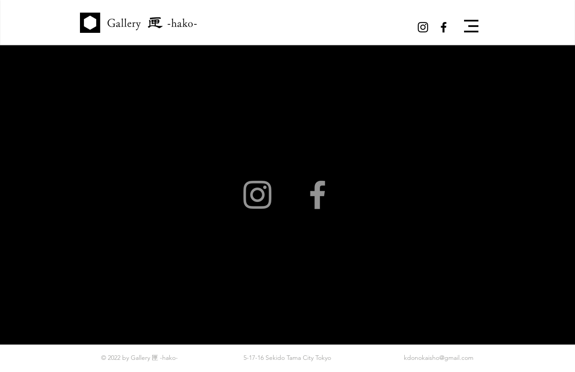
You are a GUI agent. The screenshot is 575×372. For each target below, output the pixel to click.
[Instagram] (257, 195)
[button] (471, 26)
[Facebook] (317, 195)
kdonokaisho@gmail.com (438, 358)
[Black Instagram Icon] (423, 27)
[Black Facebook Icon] (444, 27)
